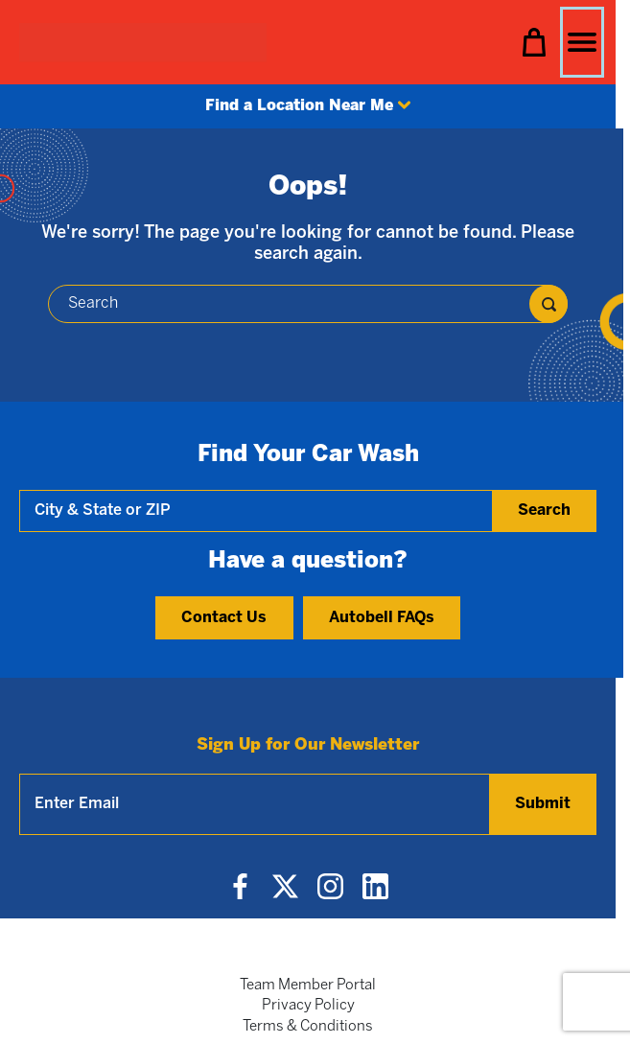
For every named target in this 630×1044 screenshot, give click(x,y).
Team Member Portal (308, 985)
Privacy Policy (308, 1005)
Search (544, 510)
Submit (543, 804)
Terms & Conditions (308, 1026)
